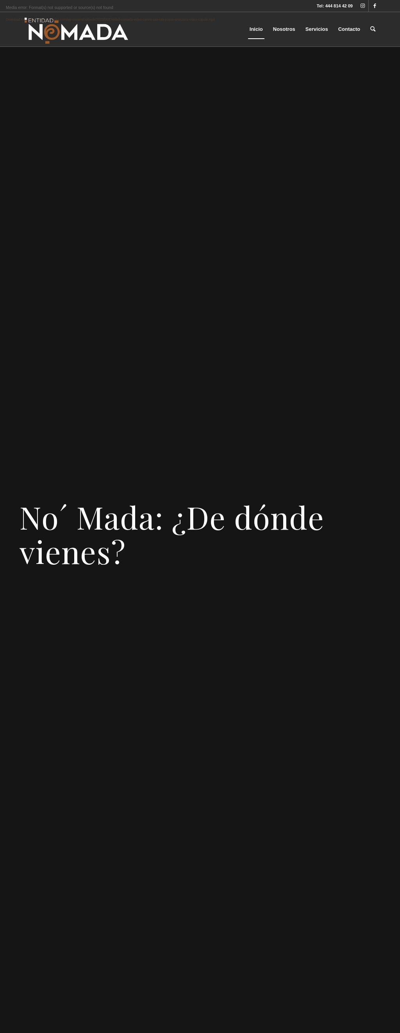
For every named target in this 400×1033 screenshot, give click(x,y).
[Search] (372, 29)
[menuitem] (256, 29)
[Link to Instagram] (362, 6)
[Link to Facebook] (374, 6)
